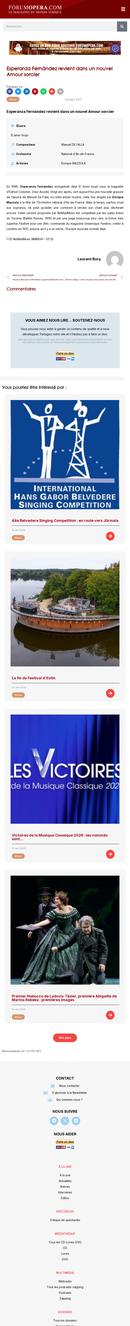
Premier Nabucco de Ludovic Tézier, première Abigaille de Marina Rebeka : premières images (64, 998)
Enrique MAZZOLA (73, 163)
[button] (123, 9)
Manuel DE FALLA (72, 144)
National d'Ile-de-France (77, 154)
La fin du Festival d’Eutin (33, 678)
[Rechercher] (122, 26)
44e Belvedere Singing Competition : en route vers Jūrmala (65, 520)
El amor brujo (19, 135)
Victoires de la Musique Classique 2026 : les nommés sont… (60, 837)
